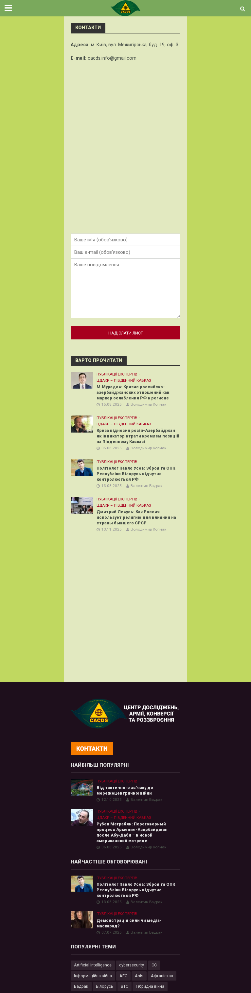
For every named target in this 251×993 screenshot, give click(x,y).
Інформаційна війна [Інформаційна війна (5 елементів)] (93, 975)
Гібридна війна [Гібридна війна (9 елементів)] (150, 986)
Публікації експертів (117, 374)
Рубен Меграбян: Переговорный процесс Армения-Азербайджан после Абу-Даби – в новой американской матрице (132, 832)
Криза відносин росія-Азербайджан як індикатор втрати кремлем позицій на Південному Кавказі (138, 436)
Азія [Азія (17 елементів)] (139, 975)
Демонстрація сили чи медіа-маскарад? (129, 923)
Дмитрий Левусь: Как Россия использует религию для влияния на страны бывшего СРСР (136, 517)
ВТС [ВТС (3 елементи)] (124, 986)
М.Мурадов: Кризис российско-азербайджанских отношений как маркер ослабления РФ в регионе (134, 392)
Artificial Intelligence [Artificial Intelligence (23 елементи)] (93, 965)
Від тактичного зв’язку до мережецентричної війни (125, 790)
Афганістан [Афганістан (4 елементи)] (162, 975)
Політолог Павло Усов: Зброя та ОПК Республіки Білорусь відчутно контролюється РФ (136, 474)
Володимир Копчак (148, 404)
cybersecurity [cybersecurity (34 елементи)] (131, 965)
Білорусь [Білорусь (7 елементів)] (104, 986)
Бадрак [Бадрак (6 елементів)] (81, 986)
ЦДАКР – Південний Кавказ (124, 380)
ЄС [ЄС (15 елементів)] (154, 965)
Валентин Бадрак (146, 485)
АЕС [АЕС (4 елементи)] (123, 975)
